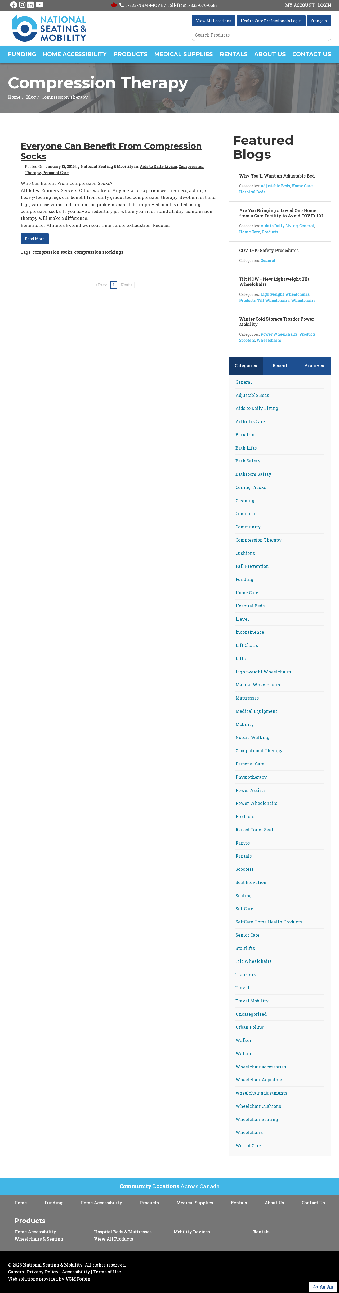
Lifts (240, 658)
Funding (22, 54)
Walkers (244, 1053)
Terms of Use (107, 1271)
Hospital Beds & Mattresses (122, 1232)
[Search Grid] (261, 35)
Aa (315, 1286)
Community (248, 526)
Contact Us (311, 54)
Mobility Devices (191, 1232)
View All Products (113, 1239)
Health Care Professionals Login (271, 20)
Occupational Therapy (259, 750)
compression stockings (98, 252)
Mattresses (247, 698)
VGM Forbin (77, 1279)
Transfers (245, 974)
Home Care (302, 185)
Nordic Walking (252, 737)
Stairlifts (245, 948)
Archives (314, 365)
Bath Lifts (246, 448)
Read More (35, 238)
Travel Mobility (252, 1001)
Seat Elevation (250, 882)
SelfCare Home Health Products (268, 921)
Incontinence (249, 632)
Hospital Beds (252, 191)
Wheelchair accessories (260, 1066)
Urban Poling (249, 1027)
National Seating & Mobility (53, 1265)
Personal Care (55, 172)
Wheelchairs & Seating (38, 1239)
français (319, 20)
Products (130, 54)
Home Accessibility (75, 54)
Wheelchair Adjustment (261, 1079)
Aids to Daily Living (158, 166)
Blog (31, 97)
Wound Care (248, 1145)
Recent (280, 365)
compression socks (52, 252)
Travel (242, 987)
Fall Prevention (252, 566)
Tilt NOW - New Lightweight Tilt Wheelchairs (274, 281)
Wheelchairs (303, 300)
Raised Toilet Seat (254, 829)
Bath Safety (248, 461)
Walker (243, 1040)
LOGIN (324, 5)
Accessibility (76, 1271)
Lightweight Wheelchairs (285, 294)
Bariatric (244, 434)
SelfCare (244, 908)
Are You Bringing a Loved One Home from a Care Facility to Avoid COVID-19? (281, 213)
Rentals (234, 54)
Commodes (246, 513)
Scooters (247, 340)
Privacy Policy (43, 1271)
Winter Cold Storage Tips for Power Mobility (276, 321)
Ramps (242, 843)
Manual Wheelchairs (257, 684)
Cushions (245, 553)
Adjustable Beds (275, 185)
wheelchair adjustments (261, 1093)
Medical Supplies (183, 54)
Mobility (244, 724)
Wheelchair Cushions (258, 1106)
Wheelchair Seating (256, 1119)
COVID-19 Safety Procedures (268, 250)
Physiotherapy (251, 777)
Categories (246, 365)
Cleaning (245, 500)
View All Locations (213, 20)
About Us (270, 54)
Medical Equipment (256, 711)
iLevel (242, 619)
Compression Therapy (258, 540)
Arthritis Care (250, 421)
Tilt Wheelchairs (273, 300)
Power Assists (250, 790)
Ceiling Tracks (250, 487)
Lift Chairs (246, 645)
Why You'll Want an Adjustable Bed (277, 176)
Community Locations (149, 1186)
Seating (243, 895)
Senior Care (247, 935)
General (306, 225)
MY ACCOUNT (300, 5)
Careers (16, 1271)
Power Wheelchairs (279, 334)
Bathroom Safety (253, 474)
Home (14, 97)
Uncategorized (251, 1014)
